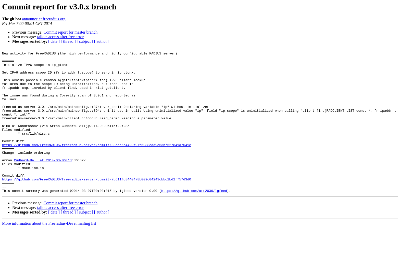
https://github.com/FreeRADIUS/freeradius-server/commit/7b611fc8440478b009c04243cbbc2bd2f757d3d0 (96, 205)
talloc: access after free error (60, 37)
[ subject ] (85, 41)
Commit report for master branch (71, 32)
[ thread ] (68, 41)
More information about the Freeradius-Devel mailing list (49, 251)
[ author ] (101, 41)
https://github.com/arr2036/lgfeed (194, 219)
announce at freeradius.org (44, 19)
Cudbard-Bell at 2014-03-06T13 (43, 182)
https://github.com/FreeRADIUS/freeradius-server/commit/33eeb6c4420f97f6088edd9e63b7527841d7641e (96, 164)
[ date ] (54, 41)
